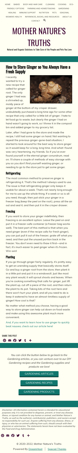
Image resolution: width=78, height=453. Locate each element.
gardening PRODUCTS (39, 391)
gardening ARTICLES (39, 373)
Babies (17, 4)
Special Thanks (57, 449)
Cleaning (50, 4)
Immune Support (27, 12)
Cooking (62, 4)
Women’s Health (14, 16)
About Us (67, 16)
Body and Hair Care (32, 4)
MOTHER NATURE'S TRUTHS (39, 36)
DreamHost (35, 449)
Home (7, 4)
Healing (12, 12)
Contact (35, 21)
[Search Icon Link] (45, 21)
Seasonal (64, 12)
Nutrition (44, 12)
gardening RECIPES (39, 382)
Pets (54, 12)
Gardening (63, 8)
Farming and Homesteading (41, 8)
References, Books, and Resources (42, 16)
